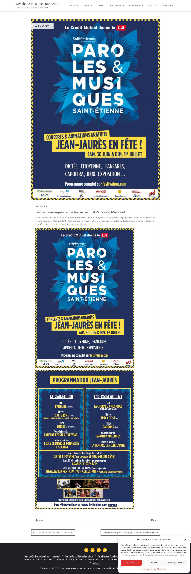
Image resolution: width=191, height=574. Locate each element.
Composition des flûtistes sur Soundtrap (54, 532)
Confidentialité (146, 569)
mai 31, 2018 (41, 206)
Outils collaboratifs (116, 559)
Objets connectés (96, 559)
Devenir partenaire (31, 559)
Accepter (131, 562)
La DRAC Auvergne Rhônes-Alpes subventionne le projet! (129, 532)
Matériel (60, 559)
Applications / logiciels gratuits (79, 556)
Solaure (96, 563)
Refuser (153, 562)
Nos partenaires (76, 559)
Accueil (56, 556)
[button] (185, 539)
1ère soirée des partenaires (37, 556)
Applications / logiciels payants (112, 556)
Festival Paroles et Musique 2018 (50, 220)
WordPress (118, 568)
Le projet (48, 559)
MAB (39, 520)
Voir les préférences (176, 562)
